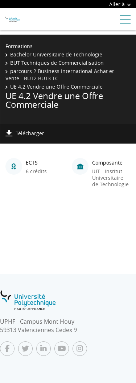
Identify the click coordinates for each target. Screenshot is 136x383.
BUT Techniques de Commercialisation (57, 62)
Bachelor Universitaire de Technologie (56, 54)
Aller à (120, 4)
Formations (19, 46)
